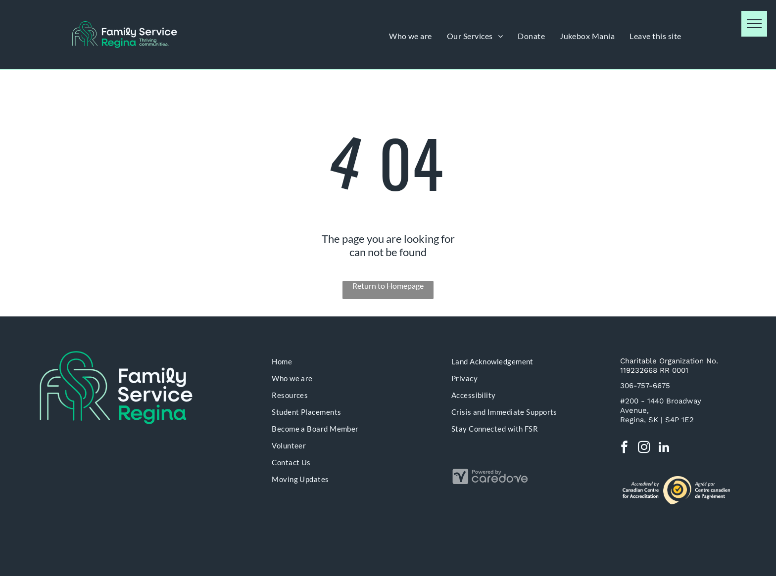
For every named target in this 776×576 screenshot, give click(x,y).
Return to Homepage (388, 285)
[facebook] (624, 448)
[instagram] (644, 448)
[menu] (754, 24)
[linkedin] (664, 448)
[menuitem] (410, 36)
